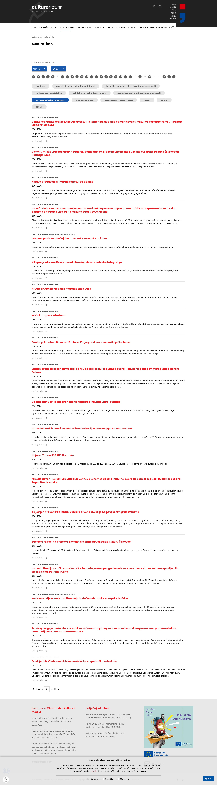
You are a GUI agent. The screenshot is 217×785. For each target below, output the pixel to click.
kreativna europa (85, 100)
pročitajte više (37, 141)
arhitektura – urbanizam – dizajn (89, 93)
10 (77, 77)
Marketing (124, 779)
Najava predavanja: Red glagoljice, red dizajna (62, 181)
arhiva (39, 106)
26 (155, 77)
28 (164, 77)
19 (121, 77)
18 (116, 77)
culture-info (67, 27)
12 (87, 77)
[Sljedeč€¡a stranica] (58, 689)
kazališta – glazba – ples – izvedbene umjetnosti (131, 86)
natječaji (99, 27)
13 (92, 77)
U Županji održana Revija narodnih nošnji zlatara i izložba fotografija (77, 262)
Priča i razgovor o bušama (49, 315)
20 (125, 77)
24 (145, 77)
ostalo (164, 100)
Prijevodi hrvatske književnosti (156, 27)
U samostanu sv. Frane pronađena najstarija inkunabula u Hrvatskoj (76, 402)
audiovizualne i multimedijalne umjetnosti (139, 93)
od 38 (53, 689)
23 (140, 77)
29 (169, 77)
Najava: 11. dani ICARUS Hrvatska (53, 455)
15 (101, 77)
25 (150, 77)
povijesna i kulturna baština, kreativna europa (53, 234)
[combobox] (39, 69)
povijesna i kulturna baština (50, 100)
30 (174, 77)
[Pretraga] (173, 27)
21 (130, 77)
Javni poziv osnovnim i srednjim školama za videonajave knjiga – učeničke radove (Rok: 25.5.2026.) (52, 721)
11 (82, 77)
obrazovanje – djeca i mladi (119, 100)
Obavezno (94, 779)
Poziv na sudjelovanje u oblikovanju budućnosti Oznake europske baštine (80, 598)
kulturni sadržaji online (44, 27)
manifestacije (84, 27)
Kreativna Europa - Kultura (122, 27)
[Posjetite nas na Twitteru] (160, 6)
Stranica (39, 689)
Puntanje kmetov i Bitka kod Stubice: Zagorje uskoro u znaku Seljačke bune (81, 342)
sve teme (40, 86)
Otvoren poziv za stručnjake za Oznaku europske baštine (69, 238)
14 (96, 77)
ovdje (94, 771)
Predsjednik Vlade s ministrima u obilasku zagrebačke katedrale (74, 661)
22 (135, 77)
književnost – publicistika (49, 93)
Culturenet (36, 37)
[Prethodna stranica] (33, 689)
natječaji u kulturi (97, 708)
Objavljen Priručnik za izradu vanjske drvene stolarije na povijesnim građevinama (85, 512)
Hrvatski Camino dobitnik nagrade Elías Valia (61, 288)
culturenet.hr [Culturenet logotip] (47, 8)
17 (111, 77)
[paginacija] (46, 689)
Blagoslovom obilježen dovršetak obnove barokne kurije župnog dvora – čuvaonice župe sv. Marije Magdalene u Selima (105, 370)
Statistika (109, 779)
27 (159, 77)
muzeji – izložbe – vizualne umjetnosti (75, 86)
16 (106, 77)
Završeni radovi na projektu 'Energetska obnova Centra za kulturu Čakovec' (81, 541)
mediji (147, 100)
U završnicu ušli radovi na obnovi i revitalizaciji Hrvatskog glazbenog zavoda (82, 428)
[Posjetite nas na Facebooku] (154, 6)
